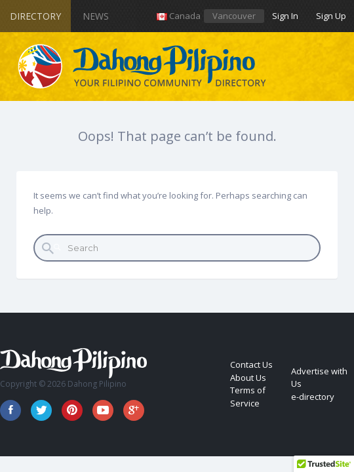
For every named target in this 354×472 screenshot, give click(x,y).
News (96, 16)
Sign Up (331, 16)
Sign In (285, 16)
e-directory (312, 397)
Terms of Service (248, 396)
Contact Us (251, 364)
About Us (248, 378)
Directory (35, 16)
